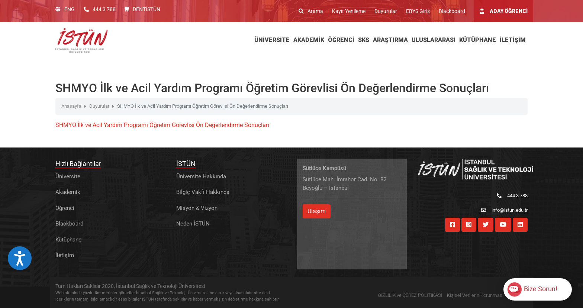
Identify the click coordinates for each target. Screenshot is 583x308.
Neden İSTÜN (193, 223)
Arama (311, 11)
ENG (65, 9)
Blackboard (452, 11)
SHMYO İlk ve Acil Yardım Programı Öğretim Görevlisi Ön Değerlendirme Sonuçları (162, 125)
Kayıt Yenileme (348, 11)
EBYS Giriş (418, 11)
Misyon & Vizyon (197, 208)
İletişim (64, 255)
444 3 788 (100, 9)
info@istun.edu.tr (504, 210)
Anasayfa (71, 106)
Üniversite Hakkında (201, 176)
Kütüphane (68, 239)
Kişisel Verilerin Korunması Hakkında (485, 295)
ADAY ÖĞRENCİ (504, 11)
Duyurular (385, 11)
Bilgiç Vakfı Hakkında (202, 192)
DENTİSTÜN (142, 9)
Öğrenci (64, 208)
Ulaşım (316, 211)
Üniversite (67, 176)
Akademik (67, 192)
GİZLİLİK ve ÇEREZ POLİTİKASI (410, 295)
